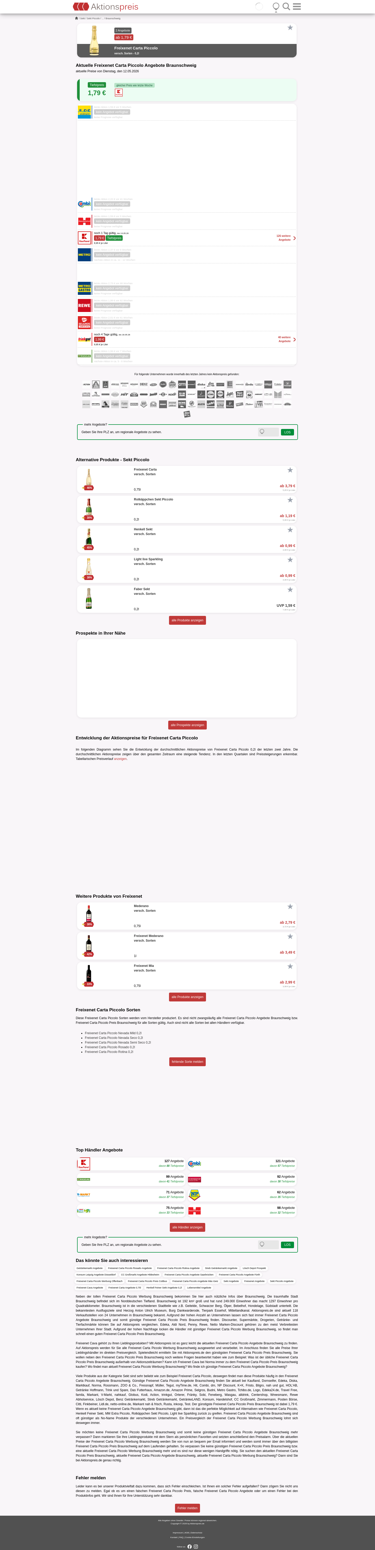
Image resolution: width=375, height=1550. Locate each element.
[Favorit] (290, 27)
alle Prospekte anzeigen (187, 725)
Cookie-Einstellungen (195, 1537)
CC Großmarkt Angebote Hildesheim (140, 1274)
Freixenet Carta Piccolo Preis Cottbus (147, 1281)
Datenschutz (196, 1533)
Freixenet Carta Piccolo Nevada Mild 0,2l (113, 1033)
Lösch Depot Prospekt (254, 1268)
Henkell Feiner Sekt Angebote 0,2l (164, 1287)
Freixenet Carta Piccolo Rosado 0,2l (110, 1047)
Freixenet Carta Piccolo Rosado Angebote (130, 1268)
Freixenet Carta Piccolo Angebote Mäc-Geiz (195, 1281)
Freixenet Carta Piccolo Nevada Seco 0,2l (114, 1038)
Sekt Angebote (231, 1281)
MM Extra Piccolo (117, 1413)
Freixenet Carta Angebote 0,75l (125, 1287)
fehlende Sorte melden (187, 1062)
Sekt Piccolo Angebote (281, 1281)
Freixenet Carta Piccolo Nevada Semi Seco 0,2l (118, 1042)
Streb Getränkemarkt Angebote (221, 1268)
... (103, 18)
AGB (187, 1533)
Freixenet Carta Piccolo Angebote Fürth (239, 1274)
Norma (210, 1362)
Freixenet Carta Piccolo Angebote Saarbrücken (189, 1274)
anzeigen (120, 759)
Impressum (178, 1533)
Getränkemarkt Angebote (90, 1268)
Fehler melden (188, 1508)
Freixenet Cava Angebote (90, 1287)
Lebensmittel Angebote (199, 1287)
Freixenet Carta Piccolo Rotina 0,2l (109, 1052)
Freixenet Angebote (254, 1281)
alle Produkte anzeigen (187, 620)
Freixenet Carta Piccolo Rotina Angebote (178, 1268)
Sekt (82, 18)
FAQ (181, 1537)
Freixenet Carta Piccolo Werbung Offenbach (99, 1281)
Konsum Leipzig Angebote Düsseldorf (96, 1274)
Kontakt (173, 1537)
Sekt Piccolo (93, 18)
